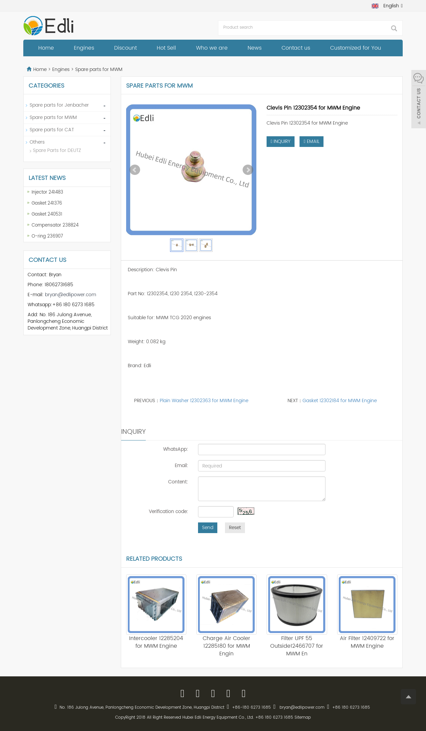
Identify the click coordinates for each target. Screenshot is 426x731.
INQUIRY (281, 141)
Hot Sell (166, 48)
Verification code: (168, 511)
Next (248, 170)
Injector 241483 (47, 192)
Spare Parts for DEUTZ (57, 150)
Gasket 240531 (47, 214)
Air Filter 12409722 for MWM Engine (367, 642)
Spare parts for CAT (52, 130)
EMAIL (311, 141)
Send (207, 527)
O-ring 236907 (47, 236)
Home (46, 48)
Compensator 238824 (55, 225)
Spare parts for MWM (98, 69)
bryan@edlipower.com (70, 295)
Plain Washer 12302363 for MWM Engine (204, 400)
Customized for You (355, 48)
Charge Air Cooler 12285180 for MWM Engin (226, 646)
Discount (125, 48)
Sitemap (303, 717)
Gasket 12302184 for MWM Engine (340, 400)
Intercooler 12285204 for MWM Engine (156, 642)
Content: (178, 481)
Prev (134, 170)
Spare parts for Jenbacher (59, 105)
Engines (84, 48)
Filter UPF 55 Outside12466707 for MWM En (296, 646)
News (255, 48)
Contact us (296, 48)
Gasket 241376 (47, 203)
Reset (235, 527)
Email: (181, 465)
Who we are (212, 48)
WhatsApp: (175, 449)
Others (37, 142)
